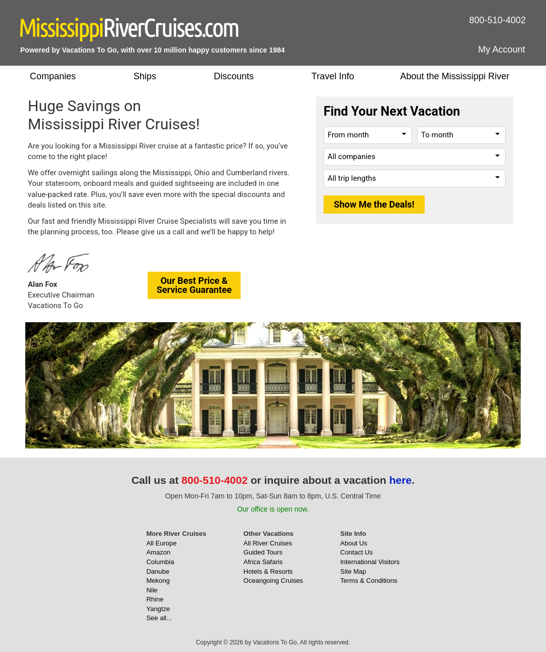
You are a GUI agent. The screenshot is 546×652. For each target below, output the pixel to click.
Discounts (234, 76)
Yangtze (158, 609)
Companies (53, 76)
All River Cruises (268, 543)
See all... (159, 618)
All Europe (161, 543)
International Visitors (370, 562)
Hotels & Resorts (268, 571)
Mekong (157, 580)
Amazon (158, 552)
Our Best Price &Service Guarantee (194, 285)
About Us (353, 543)
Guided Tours (263, 552)
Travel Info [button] (332, 76)
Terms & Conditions (368, 580)
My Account (501, 49)
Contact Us (356, 552)
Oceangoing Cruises (273, 580)
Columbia (160, 562)
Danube (157, 571)
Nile (151, 590)
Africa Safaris (263, 562)
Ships (144, 76)
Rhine (154, 599)
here (400, 480)
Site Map (353, 571)
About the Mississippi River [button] (454, 76)
